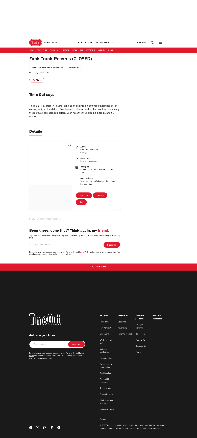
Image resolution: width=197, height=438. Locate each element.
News (32, 50)
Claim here (57, 219)
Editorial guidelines (104, 350)
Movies (138, 352)
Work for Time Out (106, 341)
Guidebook (140, 334)
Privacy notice (106, 358)
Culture (66, 50)
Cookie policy (105, 373)
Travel (74, 50)
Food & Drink (55, 50)
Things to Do (42, 50)
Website (100, 196)
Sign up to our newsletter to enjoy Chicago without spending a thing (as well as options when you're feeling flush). (74, 237)
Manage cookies (107, 410)
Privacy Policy (84, 252)
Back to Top (98, 267)
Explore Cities (85, 43)
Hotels (110, 50)
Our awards (105, 334)
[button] (69, 145)
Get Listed (122, 322)
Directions (84, 196)
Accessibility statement (105, 380)
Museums (101, 50)
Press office (105, 322)
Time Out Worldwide (139, 326)
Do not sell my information (106, 365)
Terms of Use (70, 252)
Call (81, 202)
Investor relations (107, 328)
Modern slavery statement (106, 402)
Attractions (90, 50)
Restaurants (140, 346)
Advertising (122, 328)
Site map (103, 419)
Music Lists (140, 340)
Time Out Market (125, 334)
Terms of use (105, 388)
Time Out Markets (104, 43)
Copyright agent (106, 394)
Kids (81, 50)
